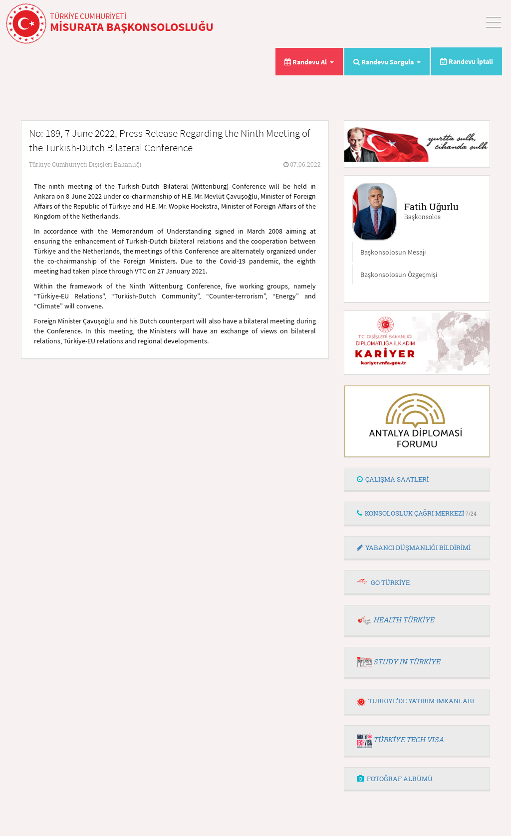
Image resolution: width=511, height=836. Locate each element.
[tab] (417, 479)
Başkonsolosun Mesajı (393, 252)
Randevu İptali (466, 61)
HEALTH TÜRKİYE (403, 619)
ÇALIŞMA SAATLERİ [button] (393, 479)
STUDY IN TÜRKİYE (406, 661)
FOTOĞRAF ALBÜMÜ (395, 778)
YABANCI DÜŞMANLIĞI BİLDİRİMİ (414, 547)
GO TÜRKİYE (390, 582)
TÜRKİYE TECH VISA (408, 739)
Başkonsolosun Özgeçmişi (398, 274)
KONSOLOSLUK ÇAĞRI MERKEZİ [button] (417, 513)
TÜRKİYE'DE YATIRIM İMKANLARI (415, 700)
